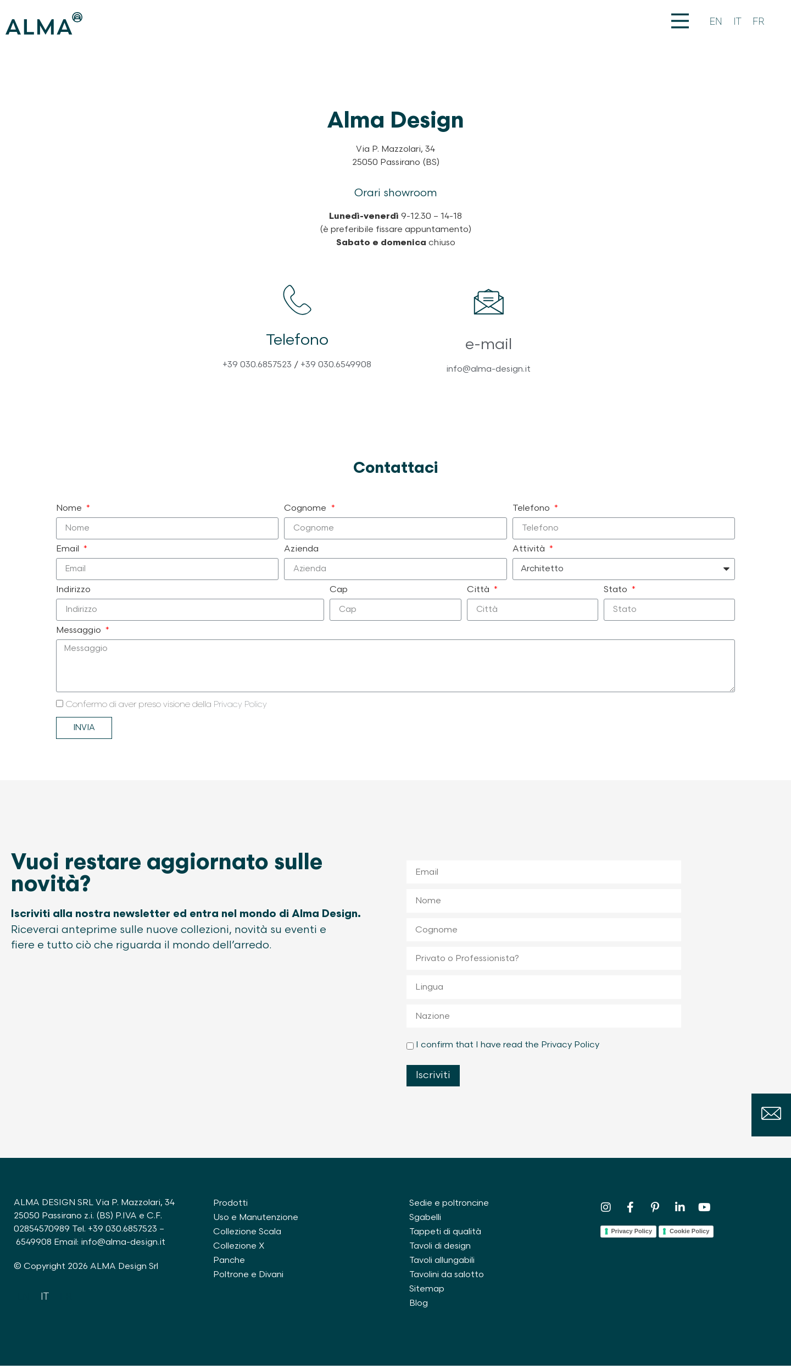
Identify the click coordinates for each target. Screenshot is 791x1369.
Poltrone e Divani (249, 1278)
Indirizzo (73, 593)
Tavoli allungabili (443, 1263)
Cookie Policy (689, 1234)
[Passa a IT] (737, 22)
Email (68, 552)
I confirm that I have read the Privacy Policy (507, 1048)
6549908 (34, 1245)
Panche (229, 1263)
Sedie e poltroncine (450, 1206)
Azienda (301, 552)
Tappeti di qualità (446, 1235)
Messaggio (79, 634)
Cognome (306, 511)
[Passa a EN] (716, 22)
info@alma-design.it (488, 372)
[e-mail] (488, 306)
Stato (617, 593)
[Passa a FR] (758, 22)
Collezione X (239, 1249)
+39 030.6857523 (257, 372)
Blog (418, 1306)
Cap (339, 593)
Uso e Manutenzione (256, 1221)
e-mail (488, 348)
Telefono (532, 511)
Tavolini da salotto (447, 1278)
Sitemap (427, 1292)
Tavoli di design (441, 1249)
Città (479, 593)
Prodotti (230, 1206)
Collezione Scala (247, 1235)
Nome (70, 511)
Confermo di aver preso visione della (166, 708)
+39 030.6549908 (335, 372)
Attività (530, 552)
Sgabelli (425, 1221)
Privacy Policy (240, 708)
